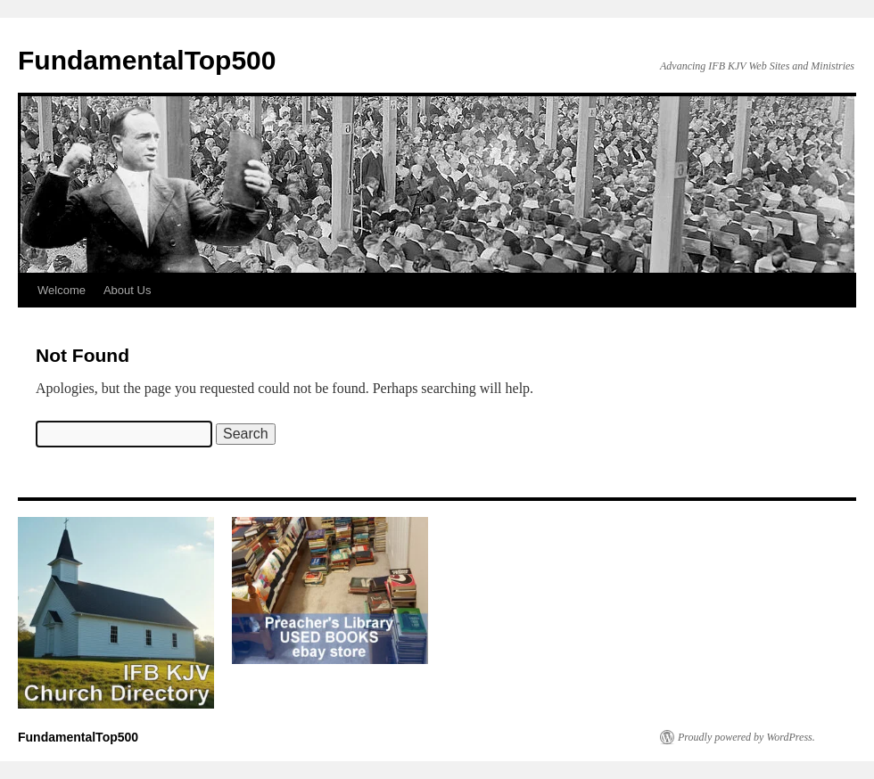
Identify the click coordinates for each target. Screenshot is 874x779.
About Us (127, 290)
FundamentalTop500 (147, 60)
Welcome (61, 290)
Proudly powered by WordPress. (746, 737)
